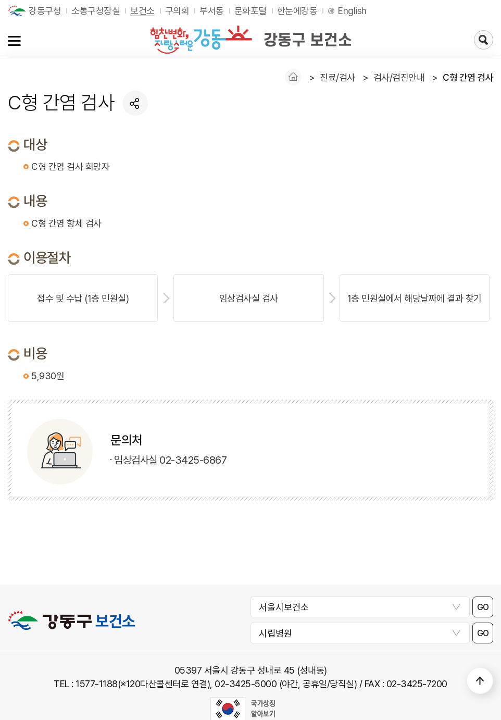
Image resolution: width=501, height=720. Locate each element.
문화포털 (250, 10)
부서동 (211, 10)
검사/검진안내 (399, 77)
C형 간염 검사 (468, 77)
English (352, 10)
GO (483, 607)
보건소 (142, 10)
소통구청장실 (95, 10)
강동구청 (45, 10)
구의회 (177, 10)
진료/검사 (337, 77)
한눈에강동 (297, 10)
